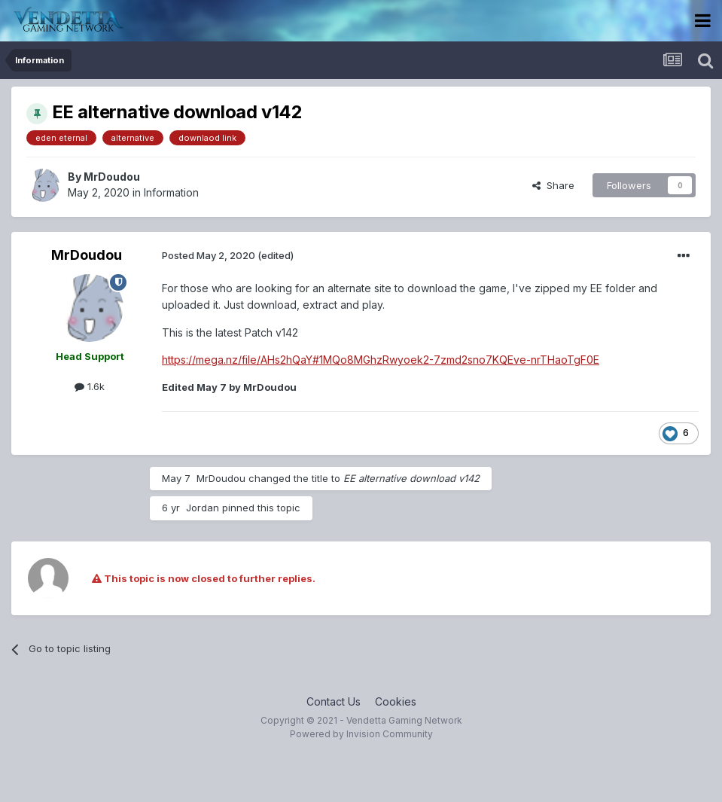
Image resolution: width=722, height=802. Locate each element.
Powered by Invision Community (361, 733)
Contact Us (333, 701)
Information (171, 192)
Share (553, 185)
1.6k (90, 386)
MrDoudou (112, 176)
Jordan (202, 508)
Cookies (395, 701)
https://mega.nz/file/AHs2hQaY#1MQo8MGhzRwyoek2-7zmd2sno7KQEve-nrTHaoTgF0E (380, 359)
